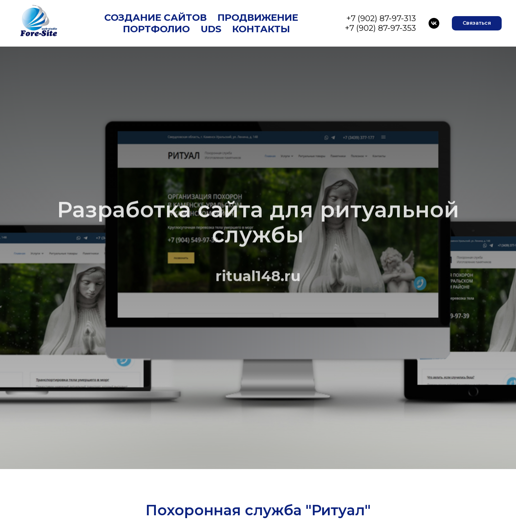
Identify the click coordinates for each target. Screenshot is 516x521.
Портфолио (156, 29)
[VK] (434, 23)
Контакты (261, 29)
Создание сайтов (155, 17)
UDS (211, 29)
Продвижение (258, 17)
